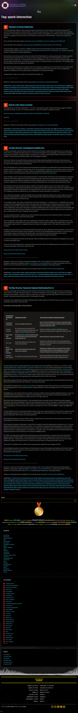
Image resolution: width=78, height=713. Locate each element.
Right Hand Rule (66, 486)
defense (18, 86)
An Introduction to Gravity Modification (47, 82)
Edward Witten (63, 480)
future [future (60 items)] (13, 522)
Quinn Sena (9, 589)
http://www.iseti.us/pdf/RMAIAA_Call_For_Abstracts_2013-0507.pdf (45, 41)
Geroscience (6, 654)
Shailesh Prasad (10, 593)
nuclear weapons (46, 478)
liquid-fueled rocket (38, 484)
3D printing (6, 535)
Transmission (36, 93)
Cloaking (43, 88)
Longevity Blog (7, 656)
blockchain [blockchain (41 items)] (57, 520)
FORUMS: (35, 701)
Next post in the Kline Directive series (14, 254)
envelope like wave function (24, 274)
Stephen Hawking (62, 369)
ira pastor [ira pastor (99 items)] (54, 522)
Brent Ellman (9, 629)
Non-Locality (35, 91)
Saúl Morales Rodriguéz (12, 585)
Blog (39, 12)
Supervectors (24, 93)
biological (6, 566)
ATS (30, 88)
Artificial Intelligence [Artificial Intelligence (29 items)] (23, 520)
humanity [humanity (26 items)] (33, 522)
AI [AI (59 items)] (8, 520)
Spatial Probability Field (12, 93)
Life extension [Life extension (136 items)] (61, 522)
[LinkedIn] (58, 706)
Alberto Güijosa (15, 480)
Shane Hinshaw (10, 619)
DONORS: (34, 692)
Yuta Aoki (8, 613)
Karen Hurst (9, 601)
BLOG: (41, 690)
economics (31, 478)
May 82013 (6, 27)
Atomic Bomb (30, 480)
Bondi (40, 88)
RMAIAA (61, 91)
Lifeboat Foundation (10, 707)
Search (75, 500)
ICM (51, 482)
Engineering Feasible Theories (16, 482)
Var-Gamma (42, 93)
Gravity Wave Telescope (30, 90)
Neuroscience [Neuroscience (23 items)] (12, 524)
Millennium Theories (18, 486)
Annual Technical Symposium (23, 88)
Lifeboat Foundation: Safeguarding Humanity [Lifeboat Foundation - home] (35, 5)
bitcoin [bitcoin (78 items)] (53, 520)
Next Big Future (7, 660)
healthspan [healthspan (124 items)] (28, 522)
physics (52, 86)
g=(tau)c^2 (33, 274)
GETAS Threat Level (39, 680)
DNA (4, 540)
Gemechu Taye (9, 597)
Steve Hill (8, 627)
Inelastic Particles (46, 90)
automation (6, 559)
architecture (6, 553)
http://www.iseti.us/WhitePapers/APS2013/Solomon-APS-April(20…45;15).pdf (42, 50)
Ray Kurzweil (6, 541)
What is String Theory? (20, 374)
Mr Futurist (6, 658)
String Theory (33, 372)
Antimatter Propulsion (23, 480)
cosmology (23, 478)
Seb (7, 631)
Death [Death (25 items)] (73, 520)
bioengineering (7, 564)
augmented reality (8, 558)
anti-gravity (6, 552)
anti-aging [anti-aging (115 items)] (17, 520)
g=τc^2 (37, 274)
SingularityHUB (7, 664)
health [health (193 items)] (22, 522)
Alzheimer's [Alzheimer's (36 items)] (11, 520)
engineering (27, 86)
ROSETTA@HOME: (29, 699)
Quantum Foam (45, 486)
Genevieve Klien (10, 583)
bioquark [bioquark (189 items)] (35, 520)
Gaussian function (39, 482)
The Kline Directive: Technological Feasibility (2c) (26, 148)
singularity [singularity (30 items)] (41, 524)
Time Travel (67, 488)
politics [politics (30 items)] (15, 524)
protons (29, 276)
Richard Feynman (59, 486)
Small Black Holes (25, 488)
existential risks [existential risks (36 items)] (5, 522)
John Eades (59, 329)
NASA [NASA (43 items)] (9, 524)
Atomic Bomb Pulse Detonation (49, 480)
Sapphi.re (24, 707)
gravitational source (58, 274)
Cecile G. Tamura (10, 611)
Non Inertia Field (33, 486)
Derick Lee (8, 615)
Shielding (65, 91)
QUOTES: (41, 701)
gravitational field (47, 482)
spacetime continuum (29, 135)
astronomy (6, 556)
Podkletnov (51, 91)
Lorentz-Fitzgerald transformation (36, 133)
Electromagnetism (15, 274)
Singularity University (8, 544)
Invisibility (52, 90)
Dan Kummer (9, 605)
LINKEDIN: (30, 688)
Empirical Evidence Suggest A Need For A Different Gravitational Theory (40, 131)
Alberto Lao (9, 617)
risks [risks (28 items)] (38, 524)
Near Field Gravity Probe (18, 91)
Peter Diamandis (7, 538)
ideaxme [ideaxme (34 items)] (36, 522)
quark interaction (56, 91)
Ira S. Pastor (9, 639)
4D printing (6, 537)
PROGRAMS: (42, 697)
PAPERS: (41, 699)
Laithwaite (59, 90)
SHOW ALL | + (5, 643)
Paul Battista (9, 595)
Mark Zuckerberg (7, 547)
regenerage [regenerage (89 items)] (24, 524)
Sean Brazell (9, 625)
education (22, 86)
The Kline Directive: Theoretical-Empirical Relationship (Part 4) (31, 288)
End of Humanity (7, 482)
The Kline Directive (54, 276)
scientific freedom (60, 86)
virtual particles (11, 490)
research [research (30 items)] (36, 524)
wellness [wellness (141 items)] (67, 524)
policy (55, 86)
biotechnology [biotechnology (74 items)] (47, 520)
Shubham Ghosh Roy (11, 587)
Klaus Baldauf (9, 609)
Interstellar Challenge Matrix (58, 482)
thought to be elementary (49, 173)
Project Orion (25, 335)
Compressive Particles (50, 88)
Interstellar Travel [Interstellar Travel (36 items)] (48, 522)
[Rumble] (64, 706)
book (24, 58)
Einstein (9, 274)
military (37, 86)
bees (4, 561)
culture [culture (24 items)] (72, 520)
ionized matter (17, 276)
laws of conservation (17, 484)
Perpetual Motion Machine (43, 91)
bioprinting (6, 569)
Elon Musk (6, 543)
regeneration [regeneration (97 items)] (31, 524)
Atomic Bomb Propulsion (38, 480)
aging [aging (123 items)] (6, 520)
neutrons (26, 276)
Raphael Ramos (10, 621)
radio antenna (41, 276)
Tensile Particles (30, 93)
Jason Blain (9, 635)
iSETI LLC (27, 265)
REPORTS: (42, 695)
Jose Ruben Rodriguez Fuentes (14, 603)
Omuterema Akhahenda (12, 607)
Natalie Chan (9, 623)
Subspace (19, 93)
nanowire (22, 276)
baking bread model (35, 88)
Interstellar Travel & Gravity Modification (52, 268)
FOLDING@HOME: (30, 697)
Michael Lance (9, 633)
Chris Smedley (9, 641)
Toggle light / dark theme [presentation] (76, 5)
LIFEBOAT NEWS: (43, 686)
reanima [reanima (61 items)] (19, 524)
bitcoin (5, 572)
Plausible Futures (7, 662)
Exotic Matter (14, 90)
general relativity (33, 86)
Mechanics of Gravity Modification (21, 27)
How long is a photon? (66, 274)
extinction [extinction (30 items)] (9, 522)
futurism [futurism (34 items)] (16, 522)
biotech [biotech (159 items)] (41, 520)
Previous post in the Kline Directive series (16, 250)
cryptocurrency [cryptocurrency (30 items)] (68, 520)
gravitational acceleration (49, 274)
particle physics (43, 86)
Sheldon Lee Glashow (18, 488)
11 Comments (17, 490)
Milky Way (12, 91)
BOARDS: (41, 692)
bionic (5, 567)
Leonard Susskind (26, 371)
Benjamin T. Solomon (12, 86)
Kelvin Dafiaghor (10, 599)
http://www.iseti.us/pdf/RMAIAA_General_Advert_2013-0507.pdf (42, 45)
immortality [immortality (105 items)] (41, 522)
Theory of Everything (60, 488)
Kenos (56, 90)
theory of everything (29, 385)
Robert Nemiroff (10, 488)
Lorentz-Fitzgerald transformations (49, 484)
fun (26, 129)
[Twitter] (55, 706)
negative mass (26, 91)
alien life (5, 550)
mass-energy (59, 484)
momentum (24, 486)
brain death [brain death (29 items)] (61, 520)
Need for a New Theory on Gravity (21, 105)
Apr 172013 (6, 105)
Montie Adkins (9, 637)
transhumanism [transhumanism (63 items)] (61, 524)
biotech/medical (7, 570)
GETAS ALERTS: (43, 688)
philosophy (48, 86)
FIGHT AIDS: (31, 695)
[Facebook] (52, 706)
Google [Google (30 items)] (19, 522)
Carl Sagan (58, 480)
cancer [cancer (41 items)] (64, 520)
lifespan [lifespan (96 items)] (68, 522)
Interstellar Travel (10, 276)
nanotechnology (39, 273)
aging (4, 549)
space (65, 86)
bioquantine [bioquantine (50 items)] (29, 520)
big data (5, 562)
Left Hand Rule (24, 484)
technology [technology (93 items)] (54, 524)
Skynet (5, 546)
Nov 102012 (5, 148)
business (19, 478)
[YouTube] (61, 706)
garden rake (19, 90)
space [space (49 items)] (44, 524)
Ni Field (31, 91)
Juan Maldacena (13, 371)
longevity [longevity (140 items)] (74, 522)
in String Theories (39, 90)
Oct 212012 (6, 288)
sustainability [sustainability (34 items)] (48, 524)
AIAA (71, 86)
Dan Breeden (9, 591)
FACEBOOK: (29, 686)
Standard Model (47, 276)
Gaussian (24, 90)
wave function (47, 93)
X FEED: (30, 690)
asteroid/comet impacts (9, 555)
